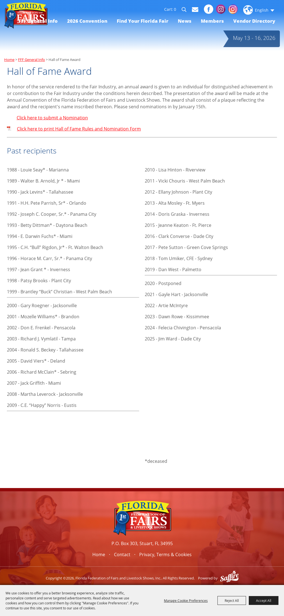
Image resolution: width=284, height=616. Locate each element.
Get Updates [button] (195, 9)
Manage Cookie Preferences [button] (186, 600)
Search (186, 10)
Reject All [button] (232, 600)
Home (9, 59)
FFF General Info (38, 21)
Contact (122, 554)
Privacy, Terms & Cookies (165, 554)
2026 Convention (87, 21)
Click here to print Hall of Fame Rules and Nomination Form (79, 129)
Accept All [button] (263, 600)
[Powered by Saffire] (229, 578)
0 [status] (175, 9)
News (184, 21)
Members (212, 21)
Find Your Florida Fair (142, 21)
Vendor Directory (254, 21)
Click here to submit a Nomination (52, 118)
